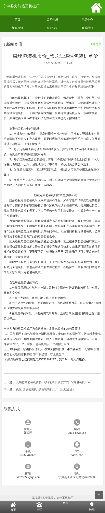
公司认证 (52, 28)
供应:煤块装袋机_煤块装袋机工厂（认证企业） (45, 389)
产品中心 (87, 19)
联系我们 (87, 28)
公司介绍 (52, 19)
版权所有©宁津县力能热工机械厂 (52, 497)
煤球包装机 (16, 113)
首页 (17, 19)
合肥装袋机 (38, 159)
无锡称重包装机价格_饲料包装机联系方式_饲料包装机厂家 (53, 382)
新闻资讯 (17, 28)
